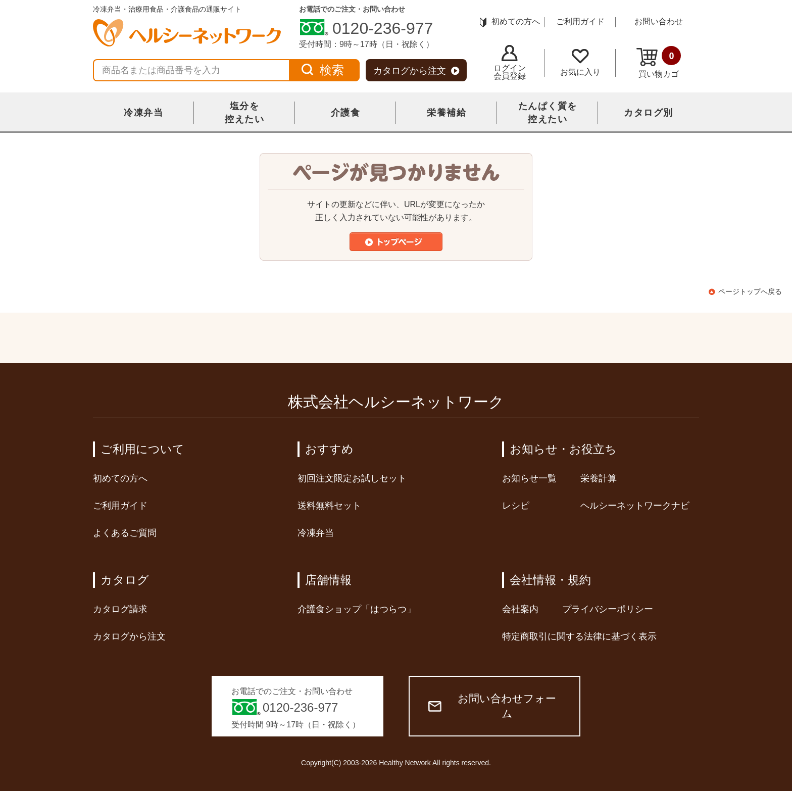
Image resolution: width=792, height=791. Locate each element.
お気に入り (580, 62)
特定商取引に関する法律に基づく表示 (579, 636)
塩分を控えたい (244, 112)
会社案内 (520, 609)
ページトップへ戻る (750, 291)
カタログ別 (648, 113)
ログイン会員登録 (509, 62)
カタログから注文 (416, 71)
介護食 (346, 113)
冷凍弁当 (143, 113)
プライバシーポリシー (607, 609)
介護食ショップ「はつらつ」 (357, 609)
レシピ (515, 506)
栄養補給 (446, 113)
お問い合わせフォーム (492, 706)
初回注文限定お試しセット (352, 478)
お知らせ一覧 (529, 478)
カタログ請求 (120, 609)
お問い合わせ (658, 21)
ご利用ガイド (580, 21)
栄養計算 (598, 478)
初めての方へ (510, 21)
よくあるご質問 (125, 533)
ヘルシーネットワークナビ (634, 506)
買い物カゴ (658, 62)
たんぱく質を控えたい (547, 112)
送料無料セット (329, 506)
